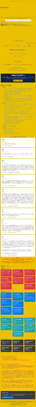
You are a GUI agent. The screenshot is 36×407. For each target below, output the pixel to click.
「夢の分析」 (20, 64)
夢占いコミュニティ (18, 279)
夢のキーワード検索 (6, 271)
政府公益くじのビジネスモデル (9, 131)
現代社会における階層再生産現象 (10, 126)
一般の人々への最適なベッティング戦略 (11, 133)
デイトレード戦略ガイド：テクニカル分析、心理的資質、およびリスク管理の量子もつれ (19, 88)
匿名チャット (4, 300)
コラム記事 (4, 319)
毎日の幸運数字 (23, 53)
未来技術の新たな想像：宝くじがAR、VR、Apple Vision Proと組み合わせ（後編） (18, 98)
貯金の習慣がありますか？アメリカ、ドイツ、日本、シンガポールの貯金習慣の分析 (18, 95)
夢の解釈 (6, 45)
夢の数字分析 (4, 283)
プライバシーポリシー (20, 405)
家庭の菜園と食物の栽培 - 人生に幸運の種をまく (12, 122)
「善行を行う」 (18, 68)
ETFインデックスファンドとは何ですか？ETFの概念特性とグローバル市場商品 (17, 89)
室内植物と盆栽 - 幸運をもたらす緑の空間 (11, 123)
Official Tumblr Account (17, 348)
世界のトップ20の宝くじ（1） (9, 130)
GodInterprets (28, 25)
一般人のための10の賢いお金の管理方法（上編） (12, 94)
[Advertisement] (18, 33)
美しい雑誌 (16, 302)
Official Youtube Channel (28, 348)
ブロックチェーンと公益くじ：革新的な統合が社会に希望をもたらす (16, 101)
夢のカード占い (12, 53)
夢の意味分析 (16, 271)
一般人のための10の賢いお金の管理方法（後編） (12, 92)
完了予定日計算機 (17, 333)
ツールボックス (17, 326)
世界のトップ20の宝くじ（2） (9, 128)
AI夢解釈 (29, 45)
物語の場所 (4, 294)
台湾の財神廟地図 (17, 309)
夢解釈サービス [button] (13, 1)
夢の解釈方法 (4, 325)
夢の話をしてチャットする (18, 55)
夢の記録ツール (28, 271)
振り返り (18, 45)
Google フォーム (10, 25)
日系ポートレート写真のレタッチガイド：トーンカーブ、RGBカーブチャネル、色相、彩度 (19, 104)
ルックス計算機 (28, 325)
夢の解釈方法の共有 (26, 17)
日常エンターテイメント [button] (21, 1)
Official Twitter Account (17, 342)
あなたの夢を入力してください (7, 397)
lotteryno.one (19, 25)
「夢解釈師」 (5, 64)
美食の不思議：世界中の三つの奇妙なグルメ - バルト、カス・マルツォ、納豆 (17, 119)
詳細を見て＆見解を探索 (18, 80)
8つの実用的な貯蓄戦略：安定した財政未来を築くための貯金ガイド (15, 91)
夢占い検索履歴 (5, 278)
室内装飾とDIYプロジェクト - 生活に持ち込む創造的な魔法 (14, 120)
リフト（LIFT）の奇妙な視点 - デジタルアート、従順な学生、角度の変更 (16, 110)
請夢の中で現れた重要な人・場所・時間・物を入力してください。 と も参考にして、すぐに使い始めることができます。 (18, 18)
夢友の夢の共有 (28, 285)
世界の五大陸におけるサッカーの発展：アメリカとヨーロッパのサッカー (16, 112)
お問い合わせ (14, 405)
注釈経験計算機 (28, 319)
